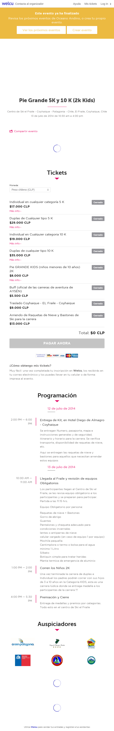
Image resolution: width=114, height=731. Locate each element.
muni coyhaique (91, 643)
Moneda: (14, 185)
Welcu (7, 4)
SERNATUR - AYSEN (23, 643)
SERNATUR (23, 660)
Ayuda (77, 3)
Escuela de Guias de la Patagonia (57, 660)
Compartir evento (23, 131)
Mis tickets (91, 3)
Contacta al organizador (29, 3)
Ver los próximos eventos (41, 30)
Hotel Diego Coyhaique (57, 643)
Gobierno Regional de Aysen (91, 660)
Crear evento (82, 30)
